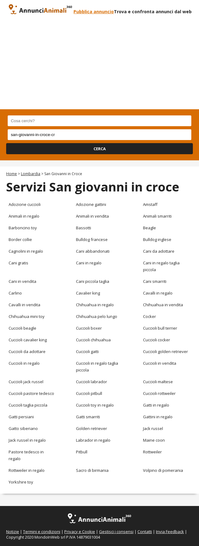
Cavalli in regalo (158, 293)
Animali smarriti (157, 216)
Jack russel (153, 428)
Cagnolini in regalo (26, 251)
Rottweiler (152, 452)
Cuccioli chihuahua (93, 340)
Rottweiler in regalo (27, 470)
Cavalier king (88, 293)
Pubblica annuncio (94, 11)
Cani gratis (18, 263)
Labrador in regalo (93, 440)
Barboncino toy (23, 228)
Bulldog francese (92, 239)
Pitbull (81, 452)
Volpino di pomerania (163, 470)
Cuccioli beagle (22, 328)
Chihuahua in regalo (95, 304)
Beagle (149, 228)
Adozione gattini (91, 204)
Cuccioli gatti (87, 351)
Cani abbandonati (92, 251)
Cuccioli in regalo (24, 363)
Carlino (15, 293)
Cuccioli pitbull (89, 393)
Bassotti (83, 228)
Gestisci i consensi (116, 531)
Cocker (149, 316)
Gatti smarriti (88, 417)
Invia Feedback (170, 531)
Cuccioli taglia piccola (28, 405)
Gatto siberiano (23, 428)
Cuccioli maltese (158, 381)
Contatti (144, 531)
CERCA (100, 148)
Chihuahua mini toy (27, 316)
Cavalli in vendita (24, 304)
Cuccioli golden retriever (165, 351)
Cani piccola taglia (92, 281)
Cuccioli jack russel (26, 381)
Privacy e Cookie (79, 531)
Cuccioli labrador (91, 381)
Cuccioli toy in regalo (95, 405)
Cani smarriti (154, 281)
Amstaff (150, 204)
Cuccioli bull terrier (160, 328)
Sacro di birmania (92, 470)
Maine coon (154, 440)
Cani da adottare (158, 251)
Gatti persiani (21, 417)
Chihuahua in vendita (163, 304)
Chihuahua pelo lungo (96, 316)
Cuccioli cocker (156, 340)
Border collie (20, 239)
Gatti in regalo (156, 405)
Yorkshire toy (21, 482)
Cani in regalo (88, 263)
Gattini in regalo (158, 417)
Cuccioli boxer (89, 328)
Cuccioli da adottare (27, 351)
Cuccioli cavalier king (28, 340)
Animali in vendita (92, 216)
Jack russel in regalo (27, 440)
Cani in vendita (22, 281)
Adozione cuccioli (25, 204)
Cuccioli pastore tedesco (31, 393)
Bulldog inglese (157, 239)
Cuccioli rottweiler (159, 393)
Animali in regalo (24, 216)
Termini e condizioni (41, 531)
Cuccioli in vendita (159, 363)
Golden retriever (91, 428)
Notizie (12, 531)
